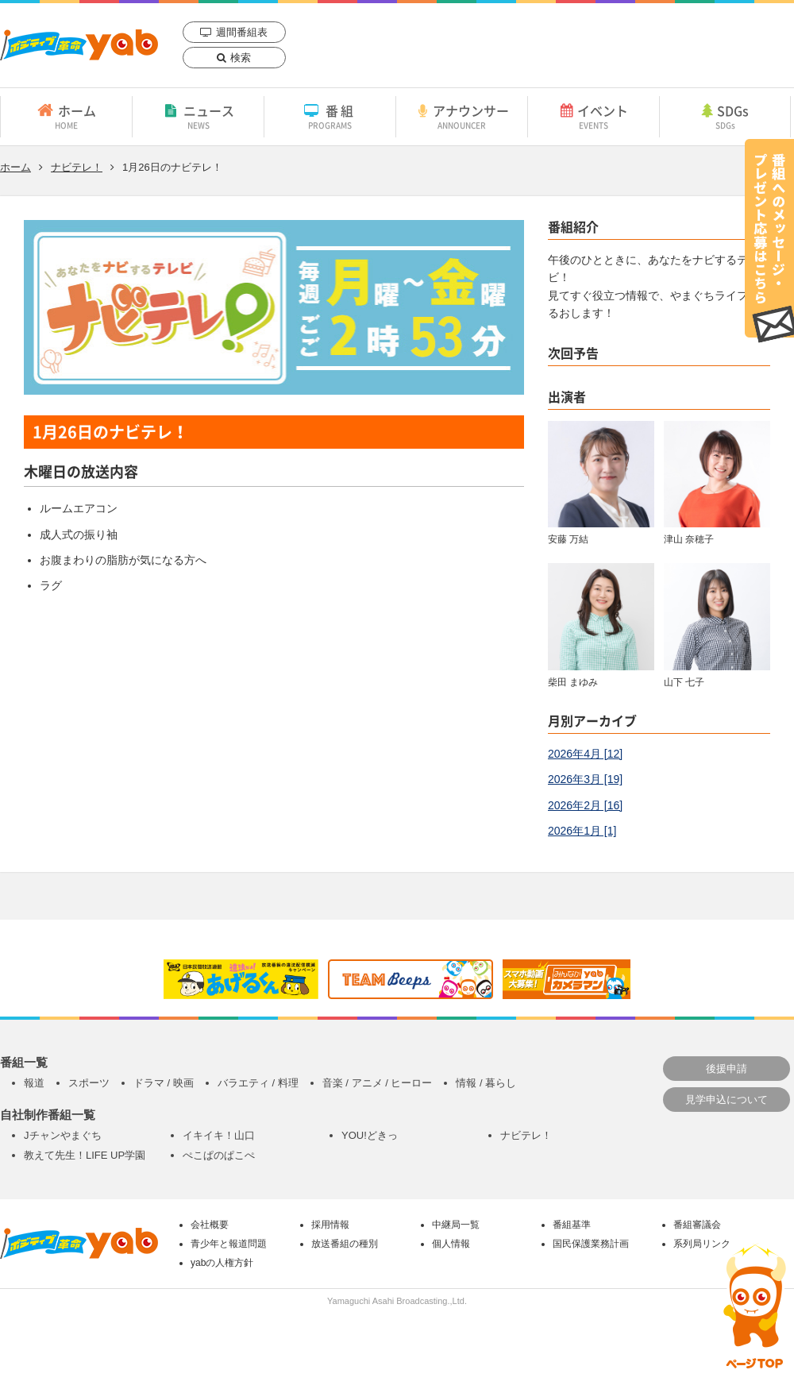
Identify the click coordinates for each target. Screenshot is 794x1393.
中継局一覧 (456, 1224)
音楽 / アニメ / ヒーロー (377, 1083)
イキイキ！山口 (219, 1135)
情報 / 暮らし (486, 1083)
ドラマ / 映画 (163, 1083)
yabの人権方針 (222, 1262)
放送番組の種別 (344, 1243)
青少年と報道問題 (229, 1243)
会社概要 (210, 1224)
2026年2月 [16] (585, 805)
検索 (240, 58)
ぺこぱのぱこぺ (219, 1155)
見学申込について (726, 1100)
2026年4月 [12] (585, 753)
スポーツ (89, 1083)
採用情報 (330, 1224)
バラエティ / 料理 (258, 1083)
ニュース (198, 116)
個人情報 (451, 1243)
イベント (593, 116)
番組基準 (572, 1224)
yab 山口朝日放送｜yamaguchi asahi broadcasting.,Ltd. (79, 45)
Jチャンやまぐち (63, 1135)
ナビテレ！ (76, 167)
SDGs (725, 116)
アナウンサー (461, 116)
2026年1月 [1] (582, 830)
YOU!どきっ (369, 1135)
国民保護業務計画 (591, 1243)
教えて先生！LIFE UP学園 (84, 1155)
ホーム (66, 116)
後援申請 (726, 1069)
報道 (34, 1083)
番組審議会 (697, 1224)
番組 (329, 116)
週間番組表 (242, 32)
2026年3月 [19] (585, 779)
